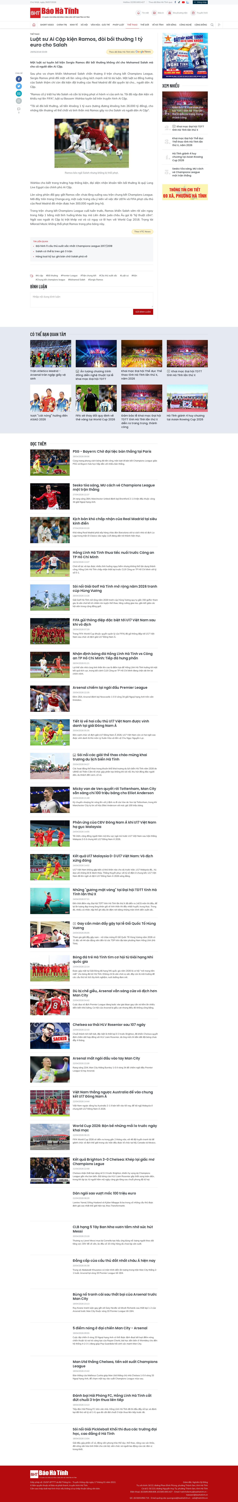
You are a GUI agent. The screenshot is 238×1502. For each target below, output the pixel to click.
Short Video (47, 25)
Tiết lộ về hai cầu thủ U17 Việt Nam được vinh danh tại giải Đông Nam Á (111, 723)
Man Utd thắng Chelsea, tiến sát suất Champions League (115, 1364)
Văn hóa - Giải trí (100, 25)
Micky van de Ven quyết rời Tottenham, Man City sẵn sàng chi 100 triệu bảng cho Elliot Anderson (114, 791)
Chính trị (62, 25)
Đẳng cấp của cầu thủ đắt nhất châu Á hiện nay (114, 1261)
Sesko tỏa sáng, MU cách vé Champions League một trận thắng (187, 172)
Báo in (158, 13)
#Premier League (69, 275)
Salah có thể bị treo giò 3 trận (54, 251)
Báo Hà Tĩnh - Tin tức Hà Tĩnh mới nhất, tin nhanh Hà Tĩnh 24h (61, 13)
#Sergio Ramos (95, 279)
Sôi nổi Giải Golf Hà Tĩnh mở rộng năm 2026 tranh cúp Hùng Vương (115, 588)
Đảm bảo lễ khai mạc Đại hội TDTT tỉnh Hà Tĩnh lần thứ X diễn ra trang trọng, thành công (187, 112)
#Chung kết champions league (50, 279)
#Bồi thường (52, 275)
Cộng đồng (201, 25)
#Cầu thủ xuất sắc (108, 275)
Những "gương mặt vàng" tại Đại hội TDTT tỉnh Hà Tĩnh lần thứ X (115, 892)
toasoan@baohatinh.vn (197, 1495)
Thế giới (144, 25)
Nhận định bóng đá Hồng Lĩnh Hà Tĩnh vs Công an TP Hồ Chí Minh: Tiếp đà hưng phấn (113, 656)
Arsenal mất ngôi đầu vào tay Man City (106, 1058)
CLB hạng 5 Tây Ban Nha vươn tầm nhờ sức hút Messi (113, 1229)
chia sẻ (18, 73)
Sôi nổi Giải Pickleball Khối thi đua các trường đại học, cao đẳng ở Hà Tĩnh (115, 1431)
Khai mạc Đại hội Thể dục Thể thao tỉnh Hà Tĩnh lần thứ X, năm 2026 (187, 142)
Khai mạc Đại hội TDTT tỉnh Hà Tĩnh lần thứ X (188, 128)
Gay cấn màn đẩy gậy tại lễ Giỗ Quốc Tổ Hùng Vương (114, 926)
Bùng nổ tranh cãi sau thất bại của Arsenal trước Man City (115, 1296)
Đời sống (171, 25)
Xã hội (84, 25)
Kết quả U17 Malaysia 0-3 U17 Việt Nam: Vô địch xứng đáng (113, 858)
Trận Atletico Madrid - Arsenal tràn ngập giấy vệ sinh (48, 374)
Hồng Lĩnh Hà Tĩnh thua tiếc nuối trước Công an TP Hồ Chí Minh (113, 555)
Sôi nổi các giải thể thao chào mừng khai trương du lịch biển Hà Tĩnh (110, 757)
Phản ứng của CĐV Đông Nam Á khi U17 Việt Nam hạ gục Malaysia (114, 824)
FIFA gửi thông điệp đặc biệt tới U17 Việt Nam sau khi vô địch (114, 622)
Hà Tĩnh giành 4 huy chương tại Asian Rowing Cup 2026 (187, 157)
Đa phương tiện (177, 13)
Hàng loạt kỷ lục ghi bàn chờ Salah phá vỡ (61, 256)
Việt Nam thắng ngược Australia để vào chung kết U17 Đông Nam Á (113, 1094)
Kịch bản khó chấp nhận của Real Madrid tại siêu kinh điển (115, 521)
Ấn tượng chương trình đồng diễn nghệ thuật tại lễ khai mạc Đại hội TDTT (94, 375)
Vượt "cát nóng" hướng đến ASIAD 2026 (49, 417)
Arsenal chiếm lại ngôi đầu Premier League (110, 688)
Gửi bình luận (143, 312)
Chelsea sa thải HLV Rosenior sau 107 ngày (109, 1025)
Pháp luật (118, 25)
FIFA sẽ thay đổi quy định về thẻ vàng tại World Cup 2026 (95, 417)
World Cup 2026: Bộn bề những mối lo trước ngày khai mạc (115, 1128)
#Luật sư (124, 275)
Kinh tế (74, 25)
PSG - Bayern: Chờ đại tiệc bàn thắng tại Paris (112, 451)
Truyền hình (199, 13)
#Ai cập (39, 275)
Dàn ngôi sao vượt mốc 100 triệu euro (104, 1193)
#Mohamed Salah (76, 279)
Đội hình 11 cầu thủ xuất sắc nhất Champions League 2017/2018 (74, 246)
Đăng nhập (200, 2)
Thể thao (132, 25)
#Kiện (134, 275)
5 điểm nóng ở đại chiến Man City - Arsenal (110, 1328)
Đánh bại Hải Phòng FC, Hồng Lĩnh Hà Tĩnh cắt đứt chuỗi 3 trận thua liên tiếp (112, 1398)
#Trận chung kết (88, 275)
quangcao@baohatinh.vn (178, 1498)
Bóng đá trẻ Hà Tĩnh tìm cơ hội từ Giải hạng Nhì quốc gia (113, 959)
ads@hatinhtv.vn (200, 1498)
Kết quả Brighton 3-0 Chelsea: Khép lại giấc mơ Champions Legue (114, 1161)
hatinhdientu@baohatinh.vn (193, 1491)
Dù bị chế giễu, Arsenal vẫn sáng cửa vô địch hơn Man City (115, 993)
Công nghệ (185, 25)
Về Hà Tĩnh (157, 25)
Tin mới (142, 13)
